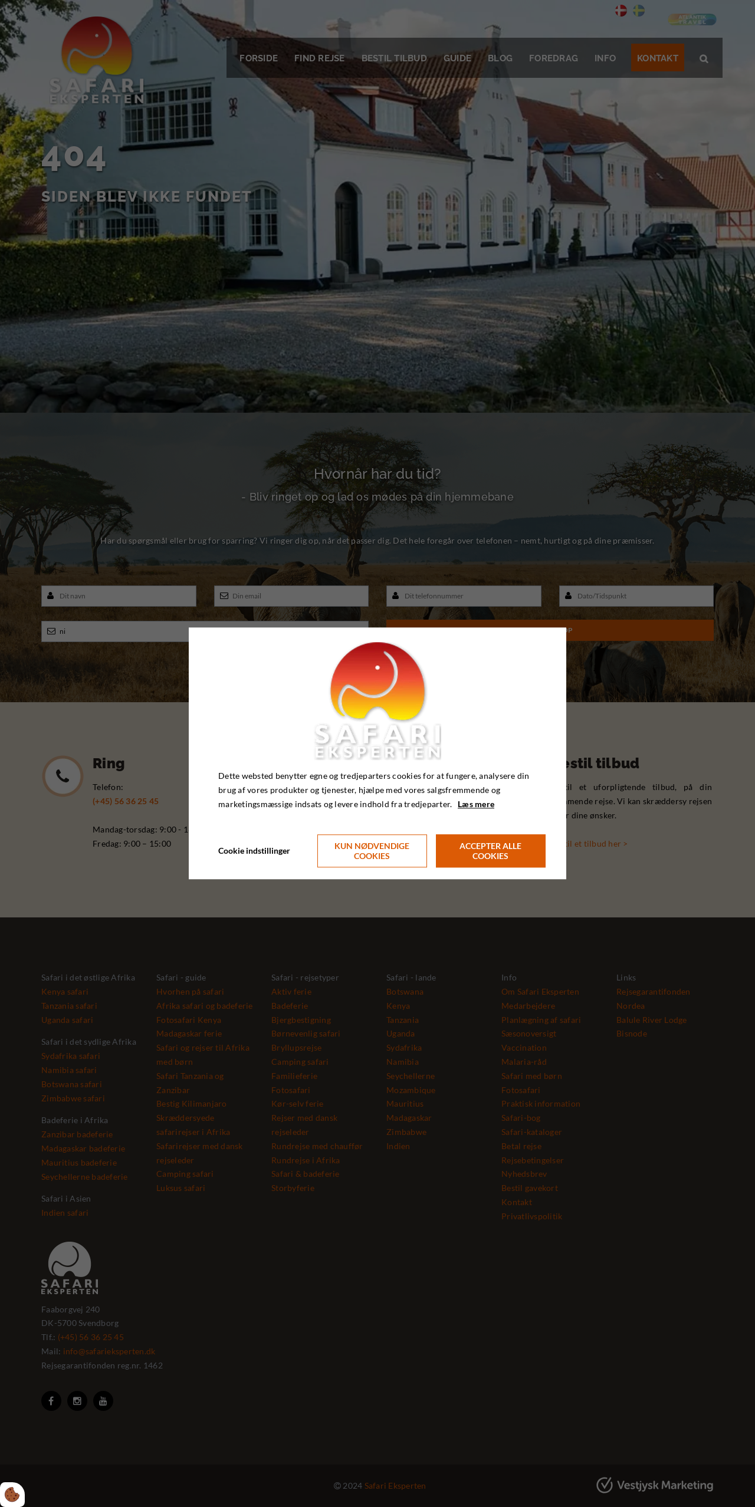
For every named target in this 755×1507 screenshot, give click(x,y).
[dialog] (377, 753)
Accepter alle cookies (490, 851)
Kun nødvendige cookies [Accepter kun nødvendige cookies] (371, 851)
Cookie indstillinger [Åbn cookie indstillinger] (254, 851)
